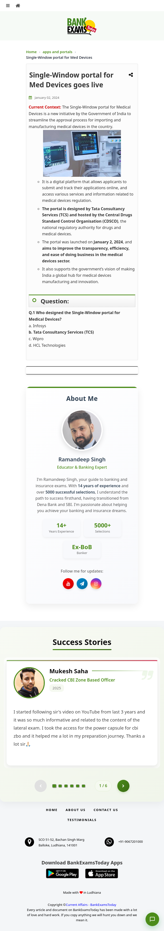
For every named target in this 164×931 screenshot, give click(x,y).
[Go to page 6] (83, 785)
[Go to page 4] (71, 785)
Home (31, 51)
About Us (76, 810)
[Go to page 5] (77, 785)
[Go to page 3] (66, 785)
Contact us (106, 810)
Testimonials (82, 820)
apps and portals (58, 51)
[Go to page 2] (60, 785)
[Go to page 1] (54, 786)
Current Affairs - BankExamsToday (91, 904)
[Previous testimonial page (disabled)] (41, 786)
